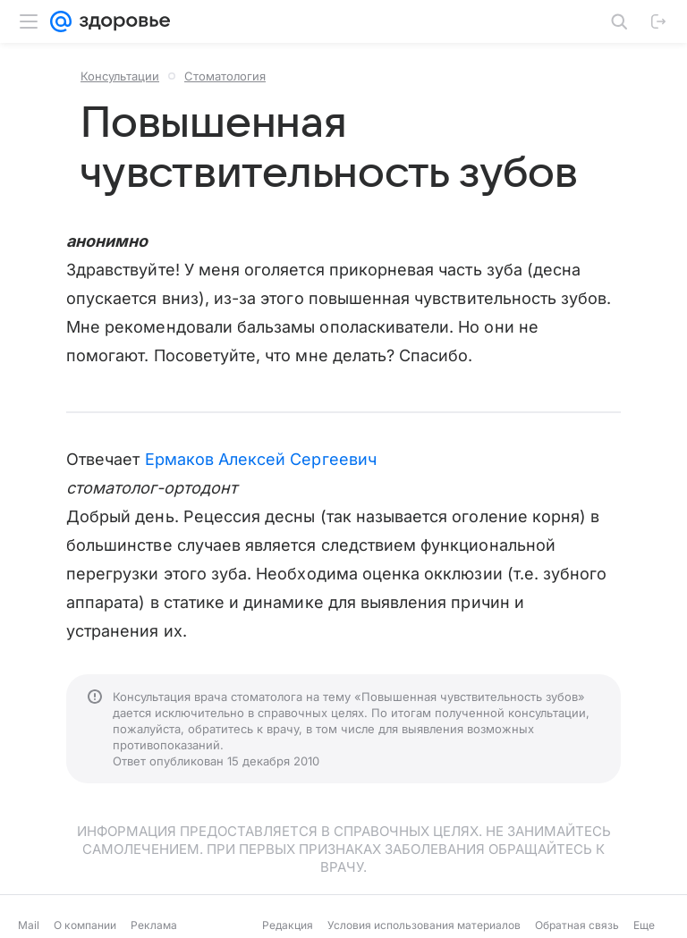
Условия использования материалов (424, 925)
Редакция (287, 925)
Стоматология (225, 76)
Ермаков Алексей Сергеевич (261, 459)
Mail (28, 925)
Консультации (120, 76)
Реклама (154, 925)
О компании (85, 925)
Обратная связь (577, 925)
